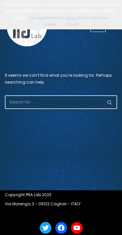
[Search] (53, 102)
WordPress (79, 214)
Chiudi (72, 24)
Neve (37, 214)
